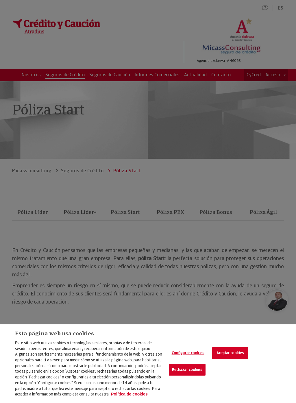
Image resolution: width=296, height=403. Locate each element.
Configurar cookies (188, 352)
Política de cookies (129, 394)
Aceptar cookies (230, 352)
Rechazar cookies (187, 369)
